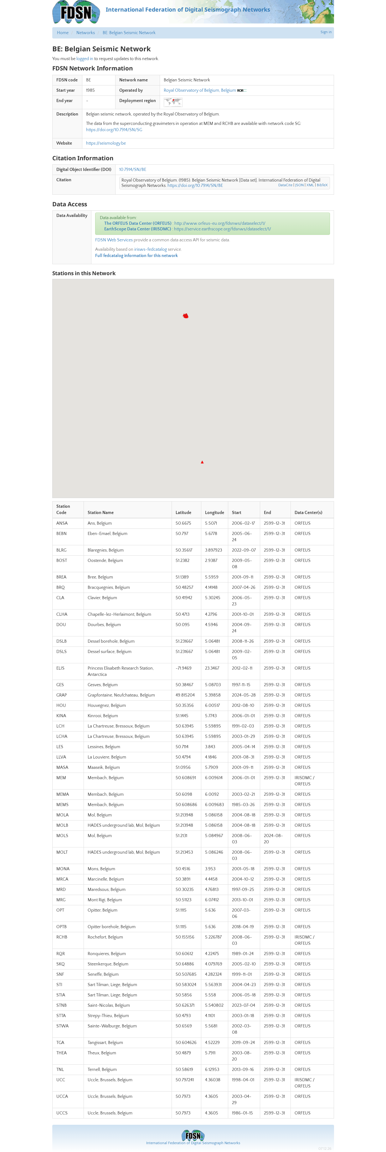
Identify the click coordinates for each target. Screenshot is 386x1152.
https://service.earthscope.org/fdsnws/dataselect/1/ (222, 229)
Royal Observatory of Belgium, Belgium (200, 90)
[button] (202, 462)
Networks (85, 32)
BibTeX (322, 185)
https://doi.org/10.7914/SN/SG (114, 129)
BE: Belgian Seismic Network (129, 32)
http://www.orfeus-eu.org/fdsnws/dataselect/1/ (219, 223)
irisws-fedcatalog (150, 249)
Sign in (326, 32)
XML (310, 185)
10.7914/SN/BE (132, 169)
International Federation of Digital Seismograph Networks (193, 1143)
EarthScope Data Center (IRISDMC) (137, 229)
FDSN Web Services (114, 240)
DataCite (285, 185)
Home (63, 32)
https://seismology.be (106, 143)
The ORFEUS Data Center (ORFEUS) (138, 223)
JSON (299, 185)
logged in (84, 58)
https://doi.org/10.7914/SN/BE (195, 185)
